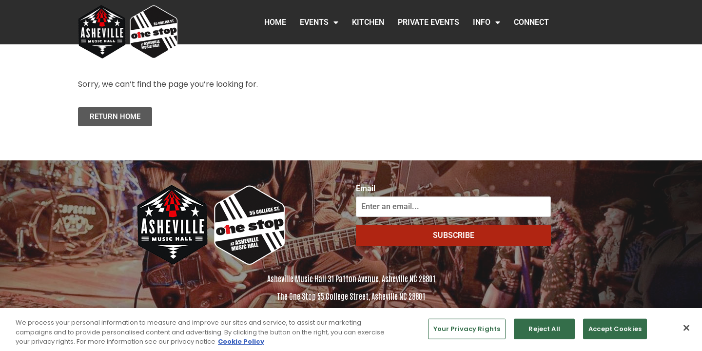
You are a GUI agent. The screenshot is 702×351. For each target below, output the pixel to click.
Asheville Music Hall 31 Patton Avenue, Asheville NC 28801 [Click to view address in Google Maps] (351, 278)
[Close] (686, 331)
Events (319, 22)
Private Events (428, 22)
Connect (531, 22)
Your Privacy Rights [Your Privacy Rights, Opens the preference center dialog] (466, 332)
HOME (275, 22)
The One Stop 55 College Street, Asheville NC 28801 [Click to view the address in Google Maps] (351, 296)
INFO (486, 22)
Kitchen (368, 22)
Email (365, 189)
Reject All (544, 332)
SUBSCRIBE (453, 235)
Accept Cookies (615, 332)
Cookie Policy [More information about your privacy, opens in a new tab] (241, 345)
